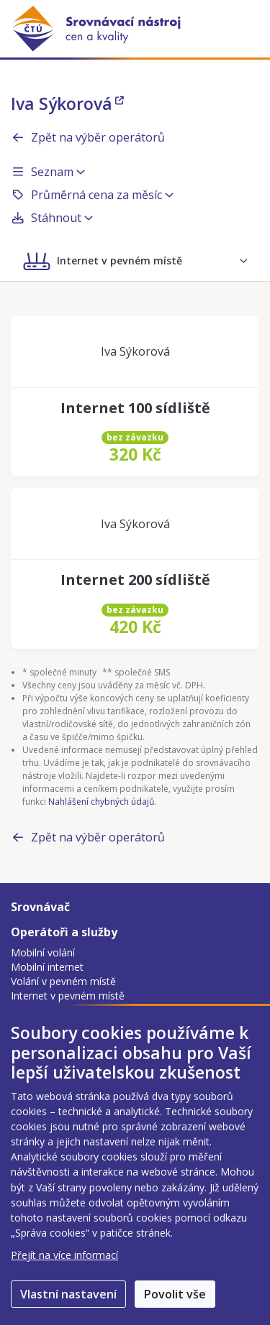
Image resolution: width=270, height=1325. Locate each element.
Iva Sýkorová (67, 103)
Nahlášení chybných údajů (101, 801)
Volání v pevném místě (63, 981)
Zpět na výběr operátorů (88, 137)
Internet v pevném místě (68, 995)
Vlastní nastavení (68, 1294)
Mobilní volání (43, 952)
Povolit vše (175, 1294)
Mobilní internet (47, 967)
